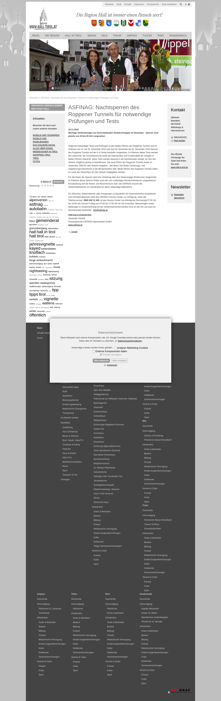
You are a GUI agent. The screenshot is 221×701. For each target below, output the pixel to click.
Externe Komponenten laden (111, 351)
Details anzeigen (112, 354)
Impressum (112, 365)
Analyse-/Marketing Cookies (132, 347)
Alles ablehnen (101, 360)
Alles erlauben (119, 360)
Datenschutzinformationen (130, 341)
